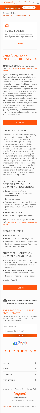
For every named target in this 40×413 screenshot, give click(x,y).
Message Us (17, 2)
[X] (30, 350)
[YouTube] (22, 350)
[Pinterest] (26, 350)
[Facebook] (9, 350)
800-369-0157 (29, 400)
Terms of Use (19, 389)
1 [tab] (18, 43)
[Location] (21, 331)
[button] (2, 2)
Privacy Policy (32, 389)
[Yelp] (18, 350)
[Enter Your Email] (20, 326)
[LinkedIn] (35, 350)
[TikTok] (13, 350)
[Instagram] (5, 350)
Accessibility (7, 389)
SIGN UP (20, 122)
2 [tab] (20, 43)
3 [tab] (22, 43)
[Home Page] (8, 2)
